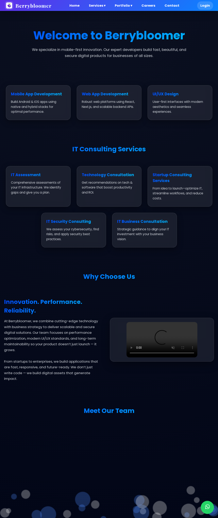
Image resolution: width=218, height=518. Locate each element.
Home (74, 5)
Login (205, 5)
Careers (148, 5)
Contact (172, 5)
